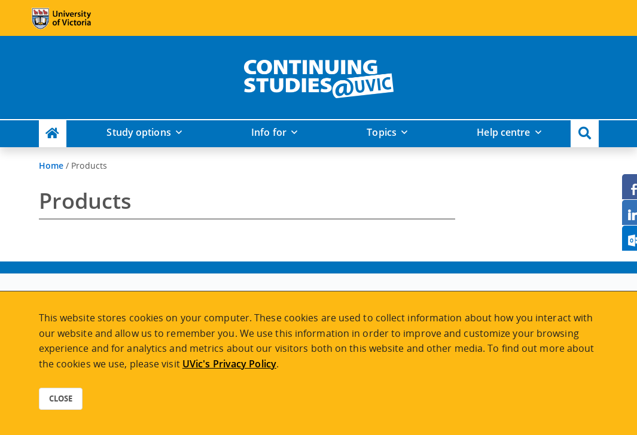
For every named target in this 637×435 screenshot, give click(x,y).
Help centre (503, 132)
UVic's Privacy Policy (229, 363)
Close (60, 398)
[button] (585, 133)
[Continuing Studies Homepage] (53, 133)
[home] (319, 76)
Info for (269, 132)
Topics (382, 132)
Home (51, 165)
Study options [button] (138, 132)
